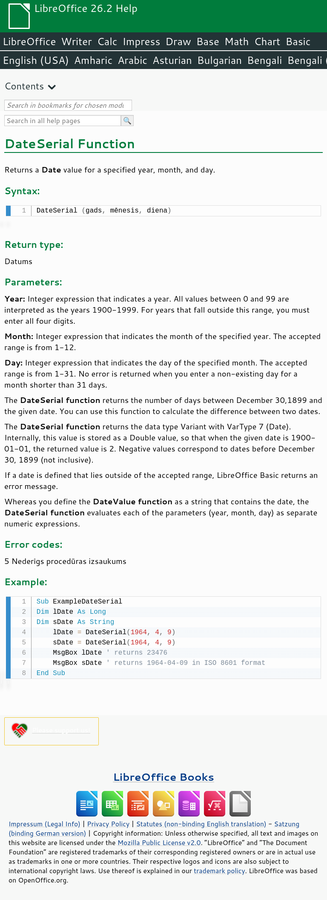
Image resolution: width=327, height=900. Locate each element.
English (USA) (36, 60)
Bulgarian (219, 60)
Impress (142, 41)
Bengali (264, 60)
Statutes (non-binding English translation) (201, 822)
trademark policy (219, 869)
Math (236, 41)
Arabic (132, 60)
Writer (76, 41)
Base (207, 41)
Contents (24, 85)
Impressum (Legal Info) (44, 822)
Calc (107, 41)
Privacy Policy (108, 822)
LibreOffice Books (163, 775)
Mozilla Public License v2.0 (159, 840)
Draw (178, 41)
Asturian (172, 60)
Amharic (93, 60)
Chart (267, 41)
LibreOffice (29, 41)
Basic (297, 41)
